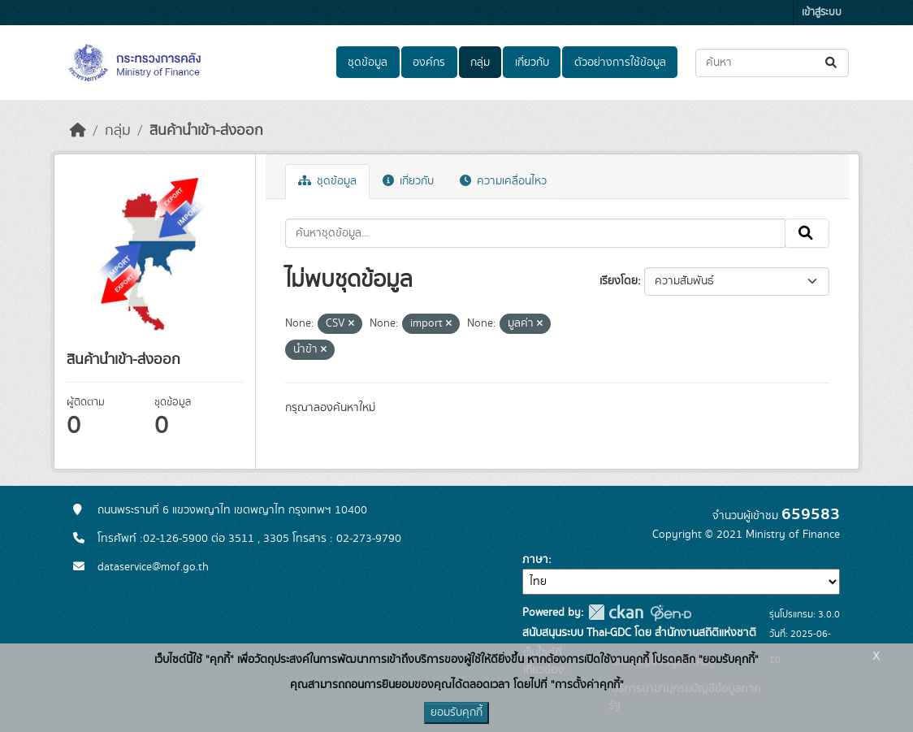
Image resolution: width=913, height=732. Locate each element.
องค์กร (429, 62)
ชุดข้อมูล (367, 62)
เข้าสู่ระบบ (822, 12)
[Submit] (832, 63)
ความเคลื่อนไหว (503, 181)
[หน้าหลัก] (78, 130)
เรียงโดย (618, 281)
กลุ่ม (480, 62)
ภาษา (535, 560)
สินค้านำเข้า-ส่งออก (206, 130)
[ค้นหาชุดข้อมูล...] (772, 63)
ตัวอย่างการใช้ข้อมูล (620, 62)
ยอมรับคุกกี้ (456, 712)
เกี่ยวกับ (532, 62)
